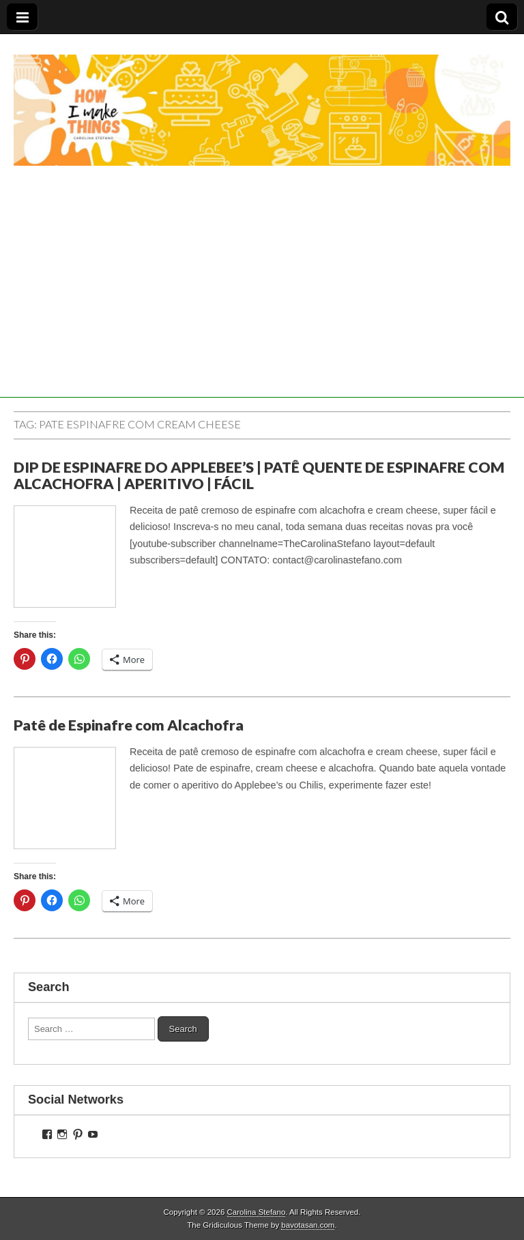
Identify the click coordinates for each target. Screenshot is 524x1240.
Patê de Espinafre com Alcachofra (129, 725)
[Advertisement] (262, 302)
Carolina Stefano (256, 1212)
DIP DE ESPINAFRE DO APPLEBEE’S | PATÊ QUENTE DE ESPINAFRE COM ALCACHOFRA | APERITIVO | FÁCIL (259, 475)
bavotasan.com (307, 1225)
